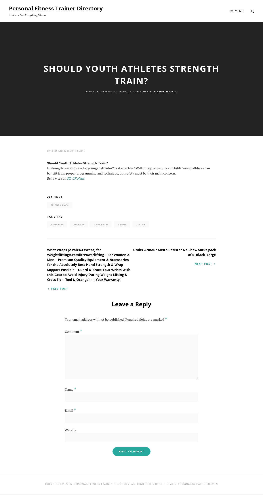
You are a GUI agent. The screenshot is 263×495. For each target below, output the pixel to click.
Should (79, 224)
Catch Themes (207, 485)
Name (70, 390)
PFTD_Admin (58, 150)
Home (90, 91)
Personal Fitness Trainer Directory (56, 8)
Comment (73, 332)
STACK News (76, 178)
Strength (101, 224)
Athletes (57, 224)
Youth (140, 224)
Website (70, 431)
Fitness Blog (106, 91)
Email (70, 411)
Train (122, 224)
